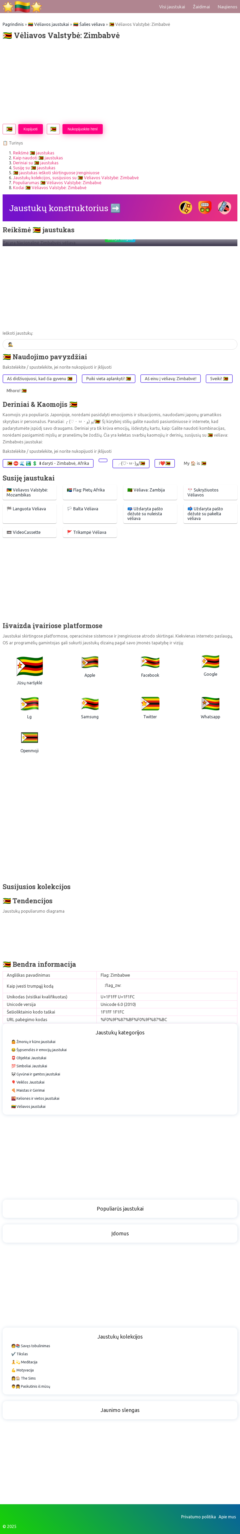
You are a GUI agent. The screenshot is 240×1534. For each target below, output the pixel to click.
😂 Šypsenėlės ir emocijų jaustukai (39, 1050)
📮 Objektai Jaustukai (28, 1058)
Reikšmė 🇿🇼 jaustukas (33, 152)
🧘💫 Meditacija (24, 1362)
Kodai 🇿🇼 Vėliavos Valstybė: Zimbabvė (50, 187)
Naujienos (227, 6)
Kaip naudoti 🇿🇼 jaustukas (38, 157)
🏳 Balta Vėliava (82, 508)
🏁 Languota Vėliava (26, 508)
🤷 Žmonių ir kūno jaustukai (33, 1042)
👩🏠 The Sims (23, 1378)
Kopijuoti (31, 129)
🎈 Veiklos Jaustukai (27, 1082)
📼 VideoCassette (24, 532)
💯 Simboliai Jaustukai (29, 1066)
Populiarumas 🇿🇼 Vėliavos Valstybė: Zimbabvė (57, 182)
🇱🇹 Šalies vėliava (89, 24)
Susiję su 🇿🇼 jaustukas (34, 167)
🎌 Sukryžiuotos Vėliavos (203, 492)
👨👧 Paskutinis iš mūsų (30, 1386)
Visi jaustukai (172, 6)
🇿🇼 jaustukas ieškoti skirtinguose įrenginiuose (56, 172)
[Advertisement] (120, 82)
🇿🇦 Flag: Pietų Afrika (86, 490)
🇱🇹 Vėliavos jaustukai (48, 24)
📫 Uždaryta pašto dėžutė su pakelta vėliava (205, 513)
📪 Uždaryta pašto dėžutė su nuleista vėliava (145, 513)
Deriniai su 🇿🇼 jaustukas (36, 162)
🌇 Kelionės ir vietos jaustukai (35, 1098)
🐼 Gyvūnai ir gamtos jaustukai (35, 1074)
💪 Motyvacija (22, 1370)
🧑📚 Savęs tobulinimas (30, 1346)
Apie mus (227, 1516)
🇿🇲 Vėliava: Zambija (146, 490)
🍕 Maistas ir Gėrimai (28, 1090)
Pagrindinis (13, 24)
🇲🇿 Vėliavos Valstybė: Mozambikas (27, 492)
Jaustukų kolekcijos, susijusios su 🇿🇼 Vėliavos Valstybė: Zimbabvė (76, 177)
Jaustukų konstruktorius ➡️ (65, 207)
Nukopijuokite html (83, 129)
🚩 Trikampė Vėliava (86, 532)
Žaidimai (201, 6)
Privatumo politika (198, 1516)
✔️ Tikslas (19, 1354)
